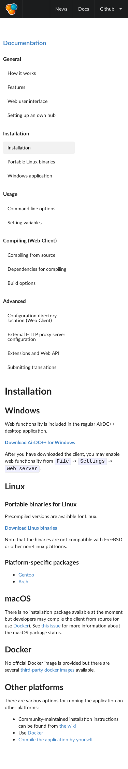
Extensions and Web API (33, 353)
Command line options (31, 208)
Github (111, 9)
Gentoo (26, 574)
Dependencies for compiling (37, 269)
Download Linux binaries (31, 527)
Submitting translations (32, 367)
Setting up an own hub (32, 115)
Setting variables (25, 222)
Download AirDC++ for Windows (40, 442)
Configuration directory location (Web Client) (32, 318)
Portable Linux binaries (31, 161)
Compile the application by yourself (55, 739)
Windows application (30, 175)
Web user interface (27, 101)
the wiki (67, 725)
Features (16, 87)
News (61, 9)
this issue (50, 625)
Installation (19, 147)
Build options (21, 283)
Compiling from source (31, 255)
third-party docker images (47, 669)
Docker (21, 625)
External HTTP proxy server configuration (36, 336)
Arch (23, 581)
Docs (83, 9)
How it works (22, 73)
